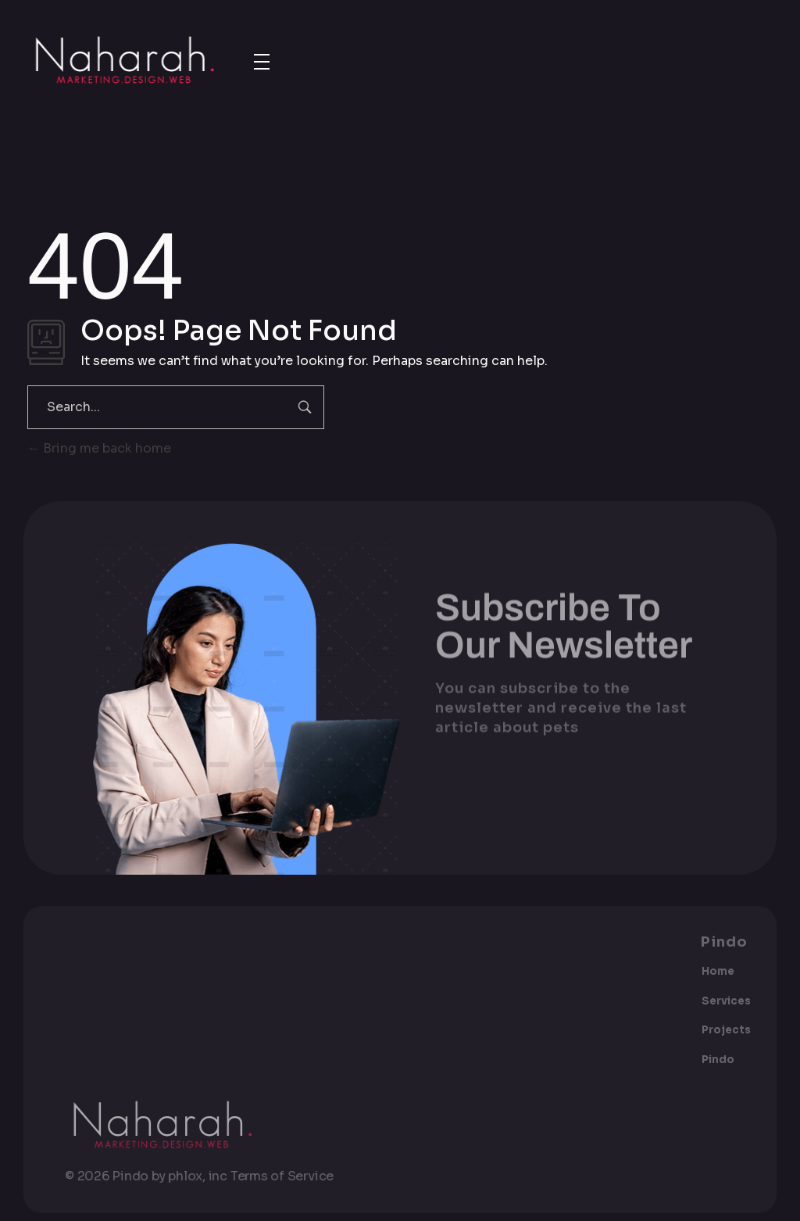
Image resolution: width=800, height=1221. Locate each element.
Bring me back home (99, 448)
